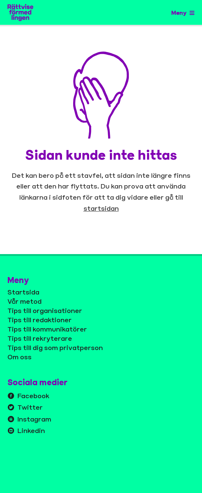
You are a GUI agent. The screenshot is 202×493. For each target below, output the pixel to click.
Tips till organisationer (44, 310)
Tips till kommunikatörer (47, 329)
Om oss (19, 357)
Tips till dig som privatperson (55, 347)
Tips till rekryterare (39, 338)
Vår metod (24, 301)
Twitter (30, 407)
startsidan (101, 208)
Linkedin (31, 430)
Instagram (34, 419)
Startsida (23, 292)
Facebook (33, 396)
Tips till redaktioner (39, 320)
